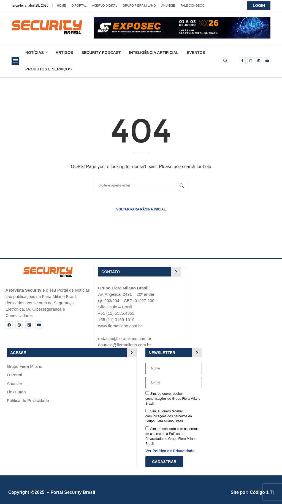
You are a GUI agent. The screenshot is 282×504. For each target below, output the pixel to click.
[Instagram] (250, 60)
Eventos (196, 52)
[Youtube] (267, 60)
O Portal (78, 5)
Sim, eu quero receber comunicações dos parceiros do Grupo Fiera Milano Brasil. (168, 416)
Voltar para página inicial (141, 209)
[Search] (225, 61)
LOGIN (259, 5)
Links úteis (16, 392)
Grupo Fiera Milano (139, 5)
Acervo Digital (104, 5)
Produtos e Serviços (48, 69)
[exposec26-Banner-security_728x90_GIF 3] (182, 19)
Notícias (34, 52)
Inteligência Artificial (153, 52)
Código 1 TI (262, 492)
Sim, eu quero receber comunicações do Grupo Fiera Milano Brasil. (172, 399)
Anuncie (168, 5)
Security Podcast (101, 52)
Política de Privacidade (28, 400)
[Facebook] (242, 60)
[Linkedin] (259, 60)
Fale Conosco (192, 5)
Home (61, 5)
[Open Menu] (15, 61)
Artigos (64, 52)
